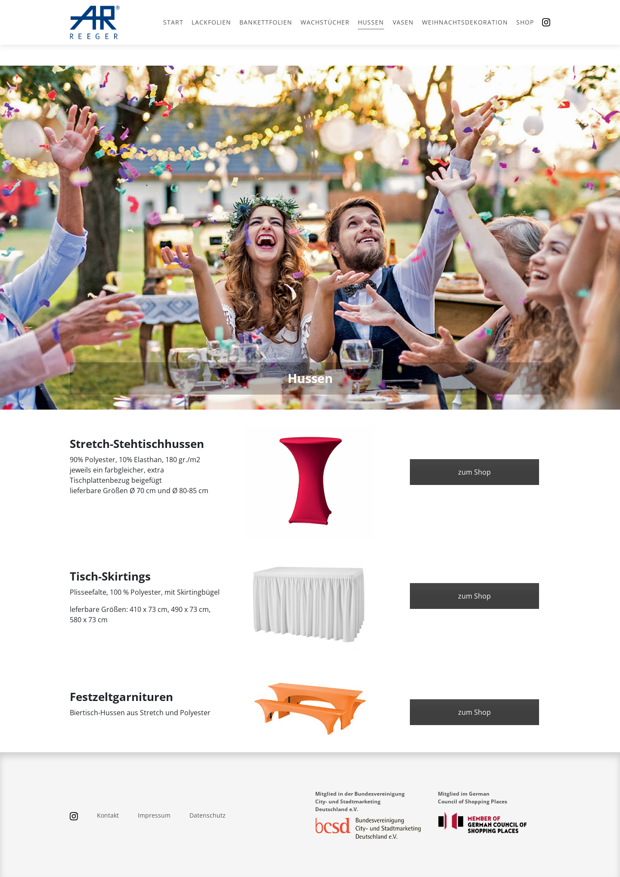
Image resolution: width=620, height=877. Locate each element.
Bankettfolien (265, 22)
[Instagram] (546, 22)
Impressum (154, 815)
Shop (525, 22)
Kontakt (108, 815)
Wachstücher (325, 22)
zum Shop (474, 472)
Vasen (403, 22)
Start (173, 22)
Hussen (371, 22)
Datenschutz (207, 815)
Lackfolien (211, 22)
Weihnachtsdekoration (465, 22)
